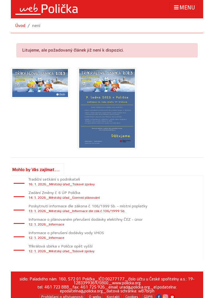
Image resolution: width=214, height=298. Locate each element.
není (36, 25)
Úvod (20, 25)
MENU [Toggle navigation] (184, 7)
